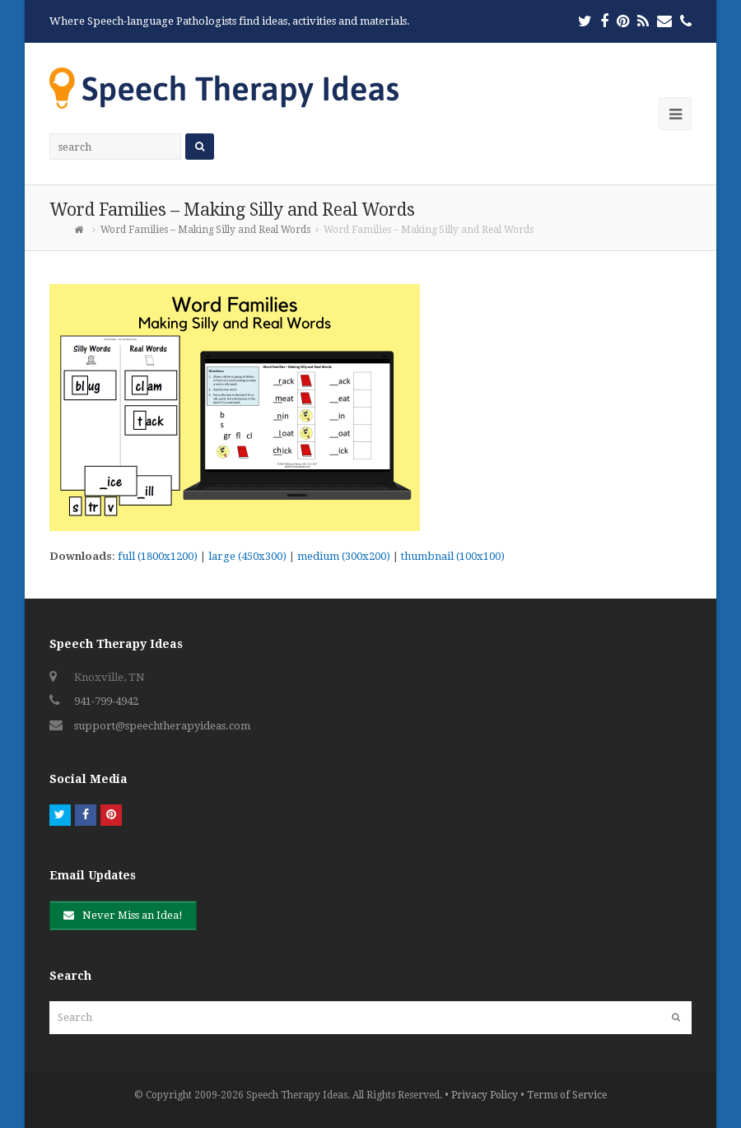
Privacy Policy (484, 1095)
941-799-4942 (106, 701)
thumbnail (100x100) (453, 556)
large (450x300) (247, 556)
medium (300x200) (343, 556)
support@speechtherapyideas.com (162, 726)
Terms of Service (567, 1095)
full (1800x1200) (158, 556)
